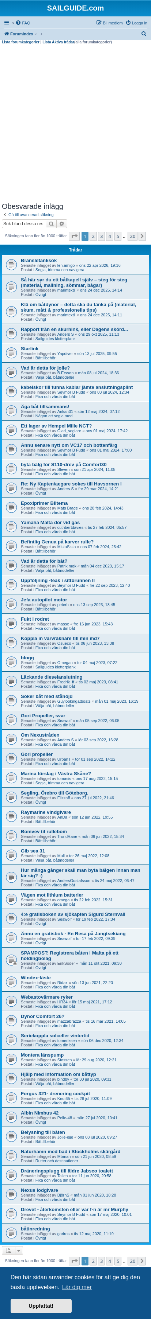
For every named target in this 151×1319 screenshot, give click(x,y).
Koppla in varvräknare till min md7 (60, 638)
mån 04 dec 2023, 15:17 (102, 566)
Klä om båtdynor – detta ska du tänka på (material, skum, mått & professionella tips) (78, 307)
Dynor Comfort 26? (42, 1016)
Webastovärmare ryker (47, 997)
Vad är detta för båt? (44, 561)
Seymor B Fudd (71, 392)
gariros (63, 1234)
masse (63, 624)
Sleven (63, 469)
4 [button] (109, 236)
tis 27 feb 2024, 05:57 (107, 527)
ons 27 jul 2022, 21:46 (94, 798)
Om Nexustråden (40, 735)
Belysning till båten (43, 1132)
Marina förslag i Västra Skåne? (56, 773)
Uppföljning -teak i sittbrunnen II (58, 580)
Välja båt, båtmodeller (54, 377)
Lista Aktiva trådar (58, 42)
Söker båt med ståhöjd (46, 696)
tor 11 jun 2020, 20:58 (92, 1176)
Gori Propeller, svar (43, 715)
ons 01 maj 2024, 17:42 (107, 431)
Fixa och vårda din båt (55, 396)
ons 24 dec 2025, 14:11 (101, 315)
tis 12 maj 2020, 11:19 (94, 1234)
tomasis (64, 778)
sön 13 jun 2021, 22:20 (92, 982)
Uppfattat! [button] (41, 1306)
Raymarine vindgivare (46, 812)
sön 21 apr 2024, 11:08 (95, 469)
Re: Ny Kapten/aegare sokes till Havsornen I (71, 484)
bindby (63, 1079)
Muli (61, 856)
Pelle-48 (64, 1118)
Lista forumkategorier (20, 42)
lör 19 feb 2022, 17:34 (95, 919)
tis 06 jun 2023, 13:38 (95, 643)
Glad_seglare (69, 431)
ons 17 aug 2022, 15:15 (97, 778)
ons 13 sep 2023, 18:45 (94, 604)
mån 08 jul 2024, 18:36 (98, 373)
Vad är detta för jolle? (45, 368)
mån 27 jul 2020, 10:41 (96, 1118)
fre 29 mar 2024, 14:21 (98, 489)
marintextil (66, 290)
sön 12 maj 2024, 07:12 (99, 411)
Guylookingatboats (74, 701)
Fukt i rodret (35, 619)
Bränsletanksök (39, 260)
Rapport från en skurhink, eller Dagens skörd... (74, 329)
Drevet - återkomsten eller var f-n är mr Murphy (74, 1209)
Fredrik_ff (65, 682)
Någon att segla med (54, 416)
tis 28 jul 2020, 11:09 (93, 1098)
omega (63, 900)
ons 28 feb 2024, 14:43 (103, 508)
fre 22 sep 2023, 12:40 (110, 585)
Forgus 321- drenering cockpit (55, 1093)
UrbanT (64, 759)
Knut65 (63, 1098)
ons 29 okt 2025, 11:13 (98, 334)
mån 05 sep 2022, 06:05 (98, 720)
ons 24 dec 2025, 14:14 (101, 290)
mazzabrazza (69, 1021)
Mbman (64, 1156)
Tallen (62, 1176)
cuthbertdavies (70, 527)
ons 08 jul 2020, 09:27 (97, 1137)
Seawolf (64, 720)
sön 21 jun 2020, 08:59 (95, 1156)
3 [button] (101, 236)
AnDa (62, 817)
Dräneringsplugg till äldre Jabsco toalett (67, 1171)
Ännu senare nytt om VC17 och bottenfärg (69, 445)
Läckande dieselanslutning (52, 677)
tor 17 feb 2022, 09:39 (96, 938)
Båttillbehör (45, 358)
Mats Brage (67, 508)
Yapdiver (65, 353)
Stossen (64, 1060)
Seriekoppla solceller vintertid (55, 1035)
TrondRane (67, 836)
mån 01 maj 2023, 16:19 (117, 701)
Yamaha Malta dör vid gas (50, 522)
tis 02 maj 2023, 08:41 (98, 682)
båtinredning (35, 1229)
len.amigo (66, 265)
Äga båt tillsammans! (45, 406)
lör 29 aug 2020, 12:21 (96, 1060)
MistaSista (66, 547)
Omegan (65, 662)
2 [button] (93, 236)
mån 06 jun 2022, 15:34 (103, 836)
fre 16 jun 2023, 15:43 (93, 624)
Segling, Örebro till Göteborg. (54, 793)
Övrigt (40, 294)
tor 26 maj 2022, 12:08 (89, 856)
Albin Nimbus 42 (39, 1113)
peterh (63, 604)
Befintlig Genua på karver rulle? (57, 542)
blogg (27, 657)
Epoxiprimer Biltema (44, 503)
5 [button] (118, 236)
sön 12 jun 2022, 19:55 (92, 817)
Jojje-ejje (65, 1137)
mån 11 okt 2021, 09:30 (100, 963)
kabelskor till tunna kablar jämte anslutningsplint (77, 387)
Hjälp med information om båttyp (58, 1074)
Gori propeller (37, 754)
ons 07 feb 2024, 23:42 (101, 547)
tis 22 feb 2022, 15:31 (93, 900)
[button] (74, 236)
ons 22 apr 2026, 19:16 (100, 265)
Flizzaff (63, 798)
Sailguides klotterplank (55, 338)
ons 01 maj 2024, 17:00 (111, 450)
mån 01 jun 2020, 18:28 (95, 1195)
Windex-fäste (36, 977)
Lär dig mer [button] (77, 1287)
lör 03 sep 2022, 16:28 (98, 740)
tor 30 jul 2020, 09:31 (92, 1079)
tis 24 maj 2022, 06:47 (114, 880)
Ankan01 (65, 411)
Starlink (29, 348)
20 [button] (132, 236)
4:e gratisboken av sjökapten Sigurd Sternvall (73, 914)
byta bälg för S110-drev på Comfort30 (64, 464)
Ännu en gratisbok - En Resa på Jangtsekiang (73, 933)
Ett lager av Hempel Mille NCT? (56, 426)
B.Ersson (65, 373)
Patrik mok (66, 566)
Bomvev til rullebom (44, 831)
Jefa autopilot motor (44, 599)
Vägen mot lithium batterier (52, 895)
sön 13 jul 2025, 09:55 (97, 353)
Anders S (65, 334)
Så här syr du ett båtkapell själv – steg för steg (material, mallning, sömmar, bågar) (74, 282)
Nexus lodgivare (39, 1190)
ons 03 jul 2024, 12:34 (109, 392)
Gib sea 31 (33, 851)
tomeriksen (67, 1040)
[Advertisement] (75, 123)
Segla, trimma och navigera (59, 270)
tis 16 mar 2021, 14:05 (105, 1021)
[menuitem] (22, 23)
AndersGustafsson (74, 880)
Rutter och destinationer (56, 1161)
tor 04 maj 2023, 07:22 (97, 662)
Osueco (64, 643)
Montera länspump (42, 1055)
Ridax (62, 982)
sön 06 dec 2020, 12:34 (103, 1040)
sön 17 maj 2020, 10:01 (111, 1214)
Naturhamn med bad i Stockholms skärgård (71, 1151)
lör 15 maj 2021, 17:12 (92, 1002)
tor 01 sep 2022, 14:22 (95, 759)
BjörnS (63, 1195)
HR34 (62, 1002)
